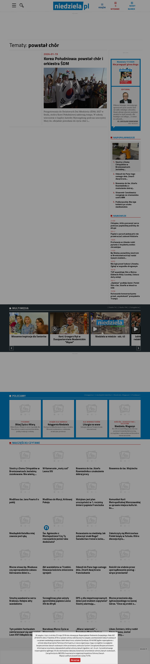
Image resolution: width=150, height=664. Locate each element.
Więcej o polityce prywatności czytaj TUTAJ (74, 655)
